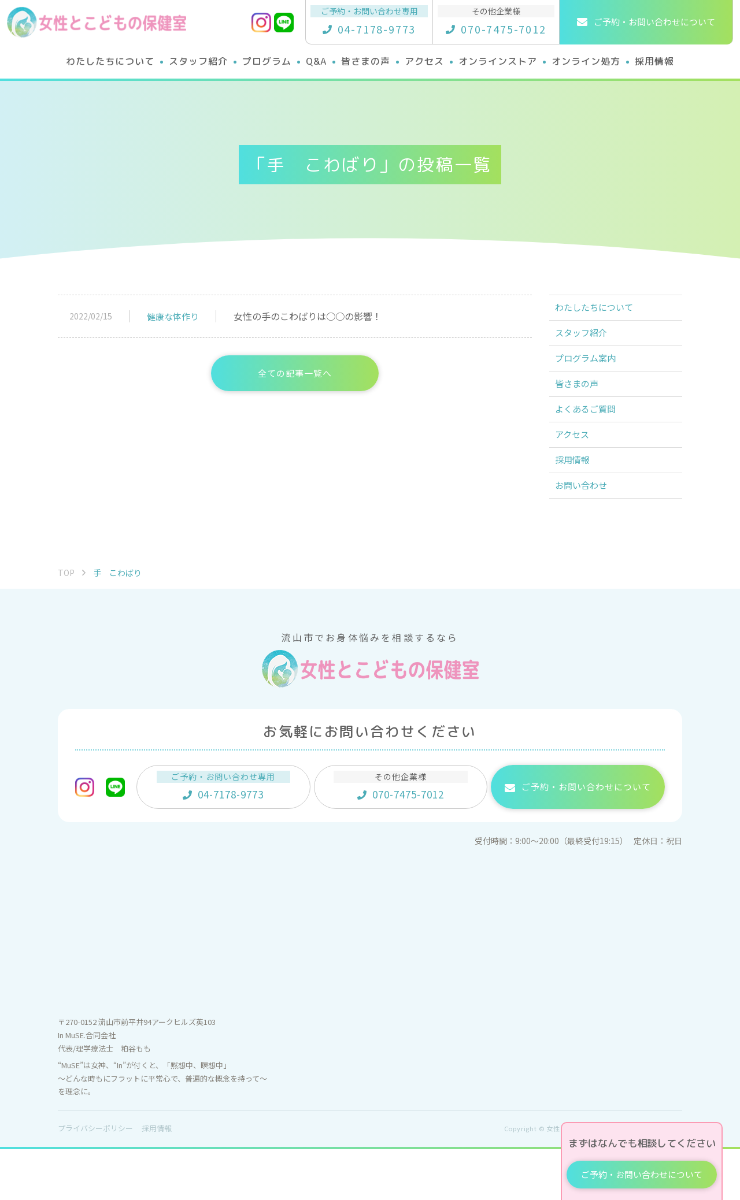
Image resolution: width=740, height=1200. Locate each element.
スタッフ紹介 (587, 343)
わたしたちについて (601, 311)
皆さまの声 (583, 406)
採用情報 (578, 501)
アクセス (578, 470)
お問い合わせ (587, 533)
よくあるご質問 (592, 438)
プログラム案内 (592, 374)
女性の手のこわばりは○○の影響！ (308, 316)
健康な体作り (173, 316)
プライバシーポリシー (95, 1179)
